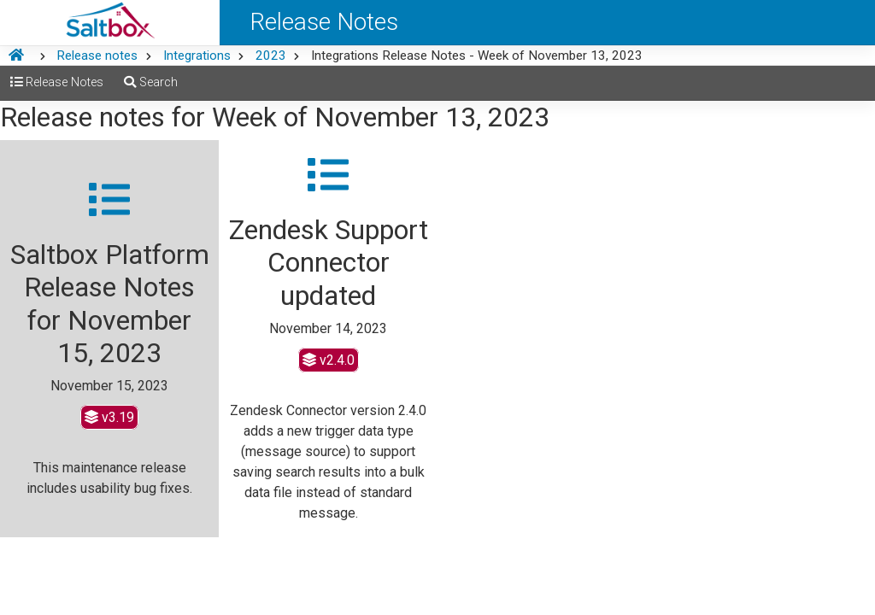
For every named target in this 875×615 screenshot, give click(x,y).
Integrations (197, 55)
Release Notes (56, 82)
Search (151, 82)
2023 (270, 55)
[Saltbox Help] (110, 22)
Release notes (97, 55)
